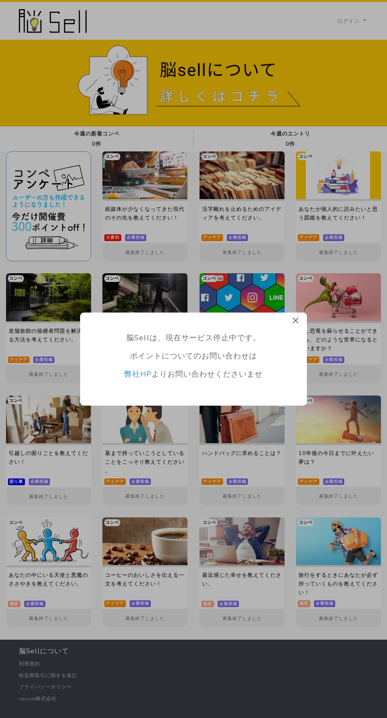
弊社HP (138, 374)
